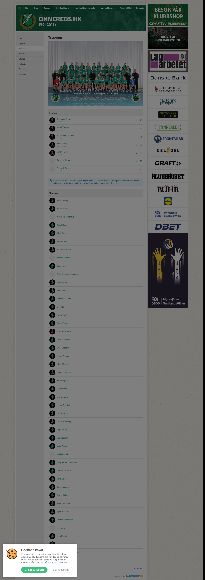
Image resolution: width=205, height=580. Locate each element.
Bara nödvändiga (61, 570)
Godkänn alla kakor (34, 570)
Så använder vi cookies (56, 562)
